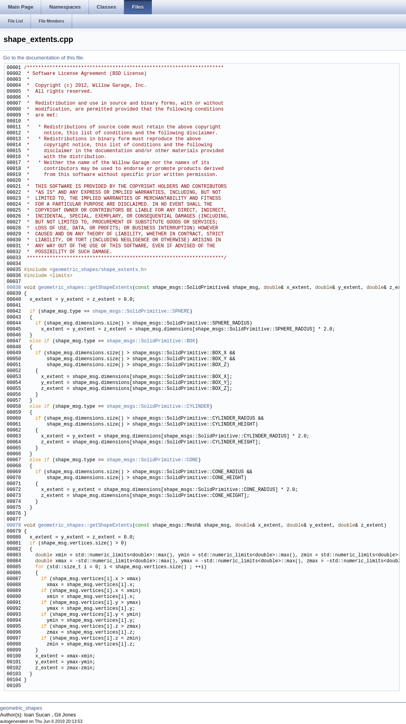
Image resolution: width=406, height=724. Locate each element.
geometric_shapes (21, 708)
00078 (14, 525)
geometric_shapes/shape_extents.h (98, 270)
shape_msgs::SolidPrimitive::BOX (151, 341)
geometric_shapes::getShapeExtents (85, 288)
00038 (14, 288)
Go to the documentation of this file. (43, 58)
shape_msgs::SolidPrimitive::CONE (152, 460)
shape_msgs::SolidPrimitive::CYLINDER (158, 406)
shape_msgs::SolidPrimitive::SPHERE (141, 311)
